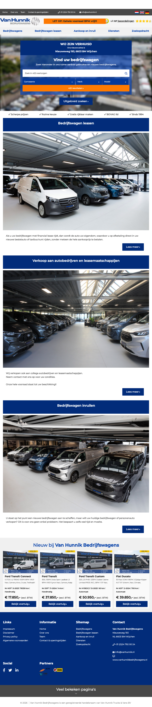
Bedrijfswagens (12, 31)
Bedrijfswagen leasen (48, 31)
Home (5, 12)
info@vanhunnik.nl (88, 12)
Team (23, 12)
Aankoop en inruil (85, 31)
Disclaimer (8, 632)
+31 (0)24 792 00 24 (66, 12)
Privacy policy (10, 636)
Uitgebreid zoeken (76, 101)
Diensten (80, 640)
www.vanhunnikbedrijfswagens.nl (130, 658)
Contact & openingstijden (38, 12)
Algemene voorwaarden (15, 640)
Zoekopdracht (140, 31)
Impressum (9, 629)
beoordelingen (124, 21)
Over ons (14, 12)
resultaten (76, 88)
